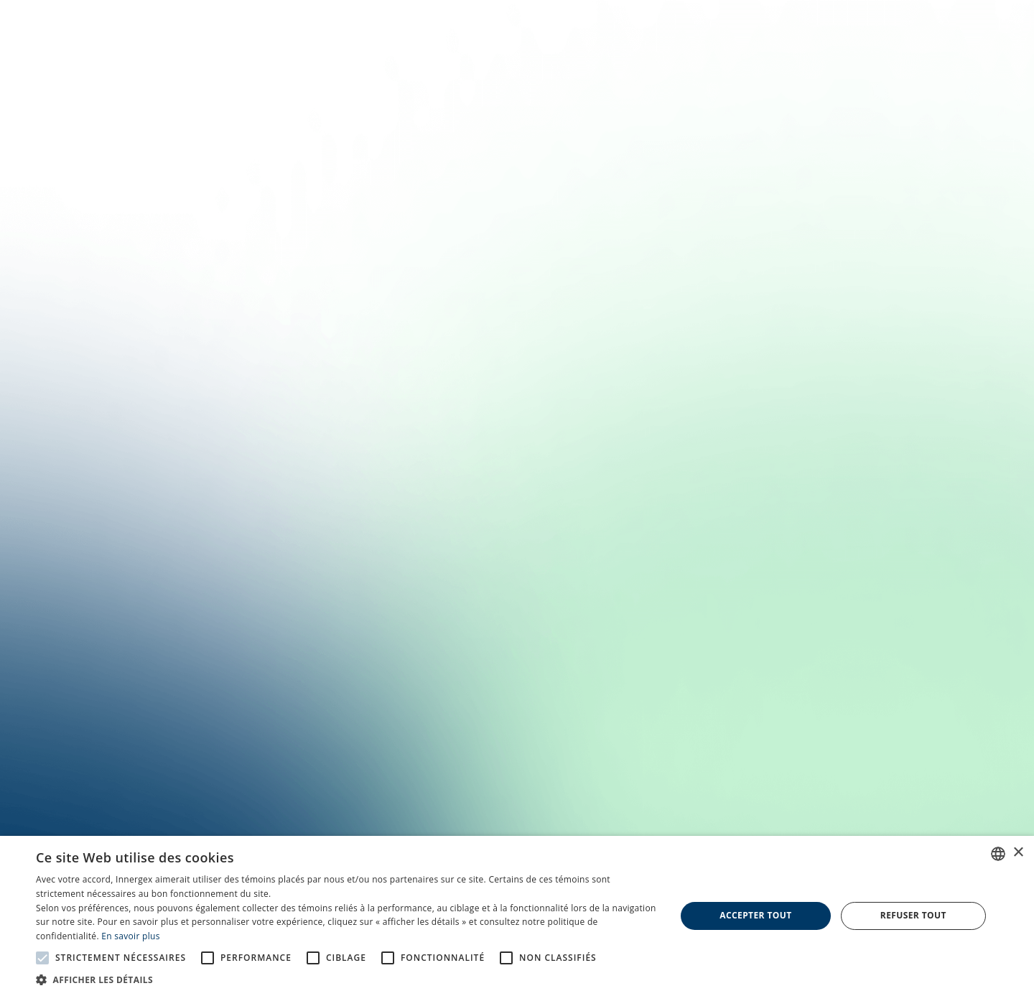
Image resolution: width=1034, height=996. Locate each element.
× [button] (1017, 852)
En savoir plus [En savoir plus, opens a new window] (130, 936)
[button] (346, 978)
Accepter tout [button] (755, 915)
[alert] (517, 916)
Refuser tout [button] (913, 915)
